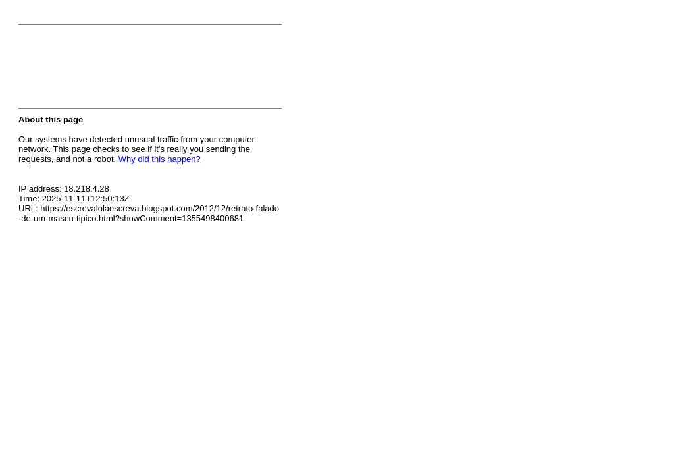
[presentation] (118, 70)
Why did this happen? (159, 159)
